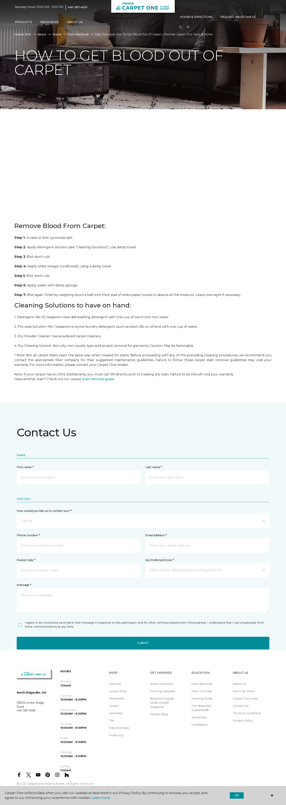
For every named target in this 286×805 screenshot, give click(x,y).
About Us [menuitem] (239, 684)
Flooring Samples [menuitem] (162, 691)
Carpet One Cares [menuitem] (245, 698)
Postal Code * (26, 560)
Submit (143, 643)
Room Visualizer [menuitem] (161, 684)
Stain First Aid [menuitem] (201, 691)
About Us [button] (75, 22)
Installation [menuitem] (199, 725)
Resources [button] (49, 22)
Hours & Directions (196, 17)
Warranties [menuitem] (199, 717)
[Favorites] (188, 27)
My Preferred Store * (159, 560)
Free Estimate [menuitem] (119, 728)
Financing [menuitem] (116, 735)
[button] (180, 27)
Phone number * (28, 535)
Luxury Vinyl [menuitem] (118, 691)
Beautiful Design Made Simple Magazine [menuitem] (162, 703)
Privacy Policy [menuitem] (243, 720)
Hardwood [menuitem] (116, 698)
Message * (24, 585)
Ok (237, 795)
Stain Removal (78, 34)
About (41, 34)
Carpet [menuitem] (114, 706)
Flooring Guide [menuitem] (202, 698)
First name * (25, 467)
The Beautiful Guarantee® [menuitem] (201, 708)
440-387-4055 (77, 7)
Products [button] (23, 22)
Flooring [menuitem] (115, 684)
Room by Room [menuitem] (244, 691)
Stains (56, 34)
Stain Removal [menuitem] (201, 684)
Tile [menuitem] (111, 720)
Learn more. (101, 798)
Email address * (156, 535)
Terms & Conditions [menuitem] (247, 713)
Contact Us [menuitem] (241, 706)
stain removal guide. (98, 379)
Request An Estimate (237, 17)
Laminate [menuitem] (115, 713)
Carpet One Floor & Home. (46, 784)
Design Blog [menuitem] (159, 714)
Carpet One (22, 34)
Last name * (153, 467)
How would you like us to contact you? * (44, 510)
